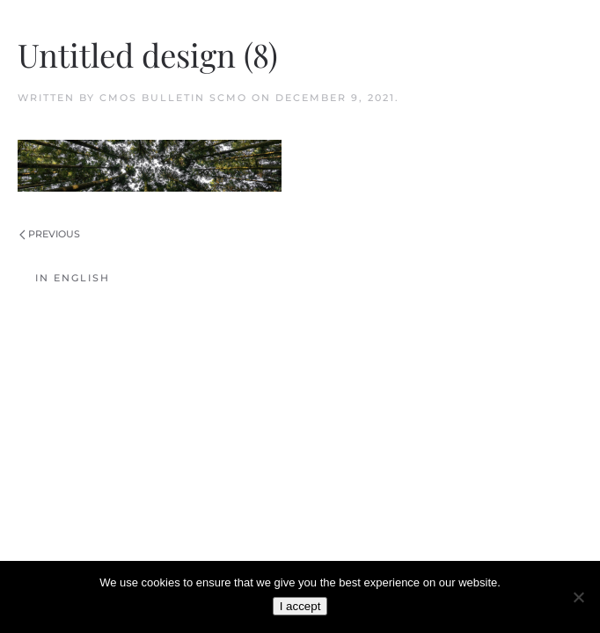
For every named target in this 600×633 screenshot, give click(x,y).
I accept (300, 606)
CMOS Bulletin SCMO (173, 97)
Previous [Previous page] (49, 234)
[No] (578, 597)
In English (72, 278)
